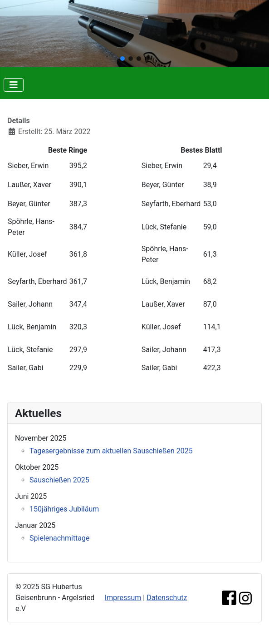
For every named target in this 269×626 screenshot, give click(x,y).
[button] (122, 58)
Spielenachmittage (59, 538)
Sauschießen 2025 (59, 480)
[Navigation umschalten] (14, 85)
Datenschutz (167, 597)
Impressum (123, 597)
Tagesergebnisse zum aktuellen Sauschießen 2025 (111, 451)
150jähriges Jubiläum (64, 509)
